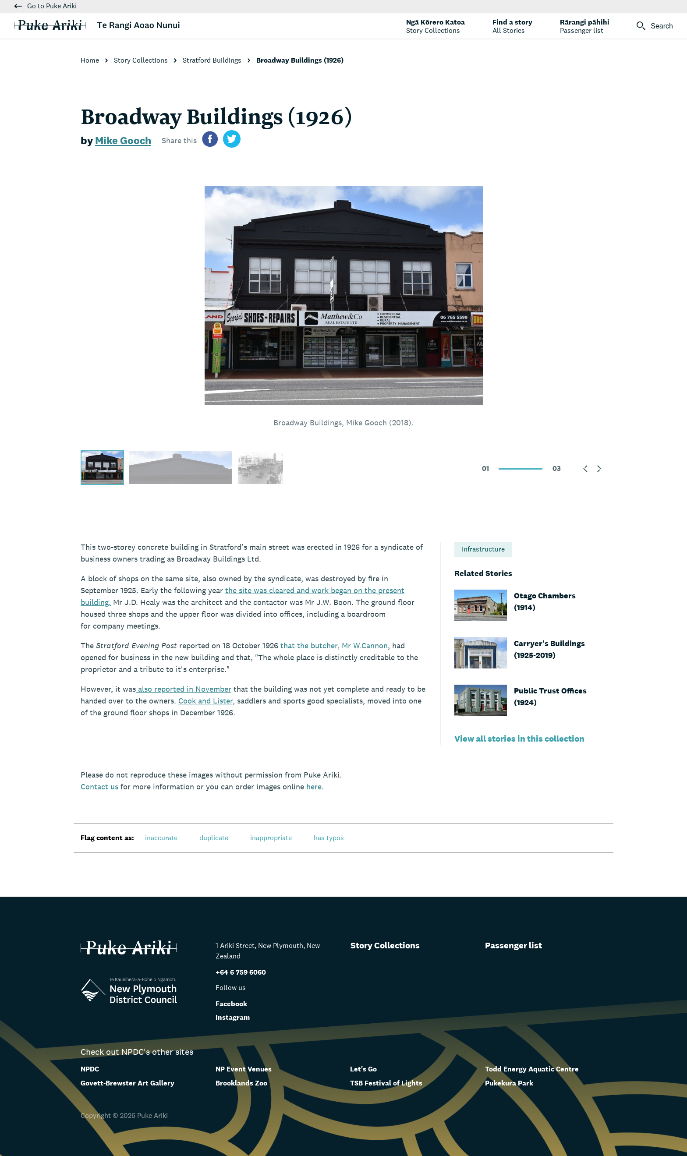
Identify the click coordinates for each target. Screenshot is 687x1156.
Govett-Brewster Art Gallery (127, 1083)
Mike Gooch (123, 140)
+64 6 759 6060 (241, 972)
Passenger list (513, 945)
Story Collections (142, 60)
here (314, 786)
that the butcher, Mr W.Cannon (334, 645)
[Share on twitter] (232, 140)
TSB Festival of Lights (386, 1083)
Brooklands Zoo (241, 1083)
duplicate (213, 837)
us (99, 786)
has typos (329, 837)
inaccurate (161, 837)
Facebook (231, 1003)
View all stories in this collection (519, 738)
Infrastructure (483, 549)
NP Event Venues (244, 1069)
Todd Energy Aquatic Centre (532, 1069)
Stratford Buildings (213, 60)
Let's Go (363, 1069)
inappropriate (271, 837)
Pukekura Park (509, 1083)
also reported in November (183, 689)
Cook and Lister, (206, 701)
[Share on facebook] (210, 140)
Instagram (233, 1017)
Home (91, 60)
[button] (585, 468)
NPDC (90, 1069)
